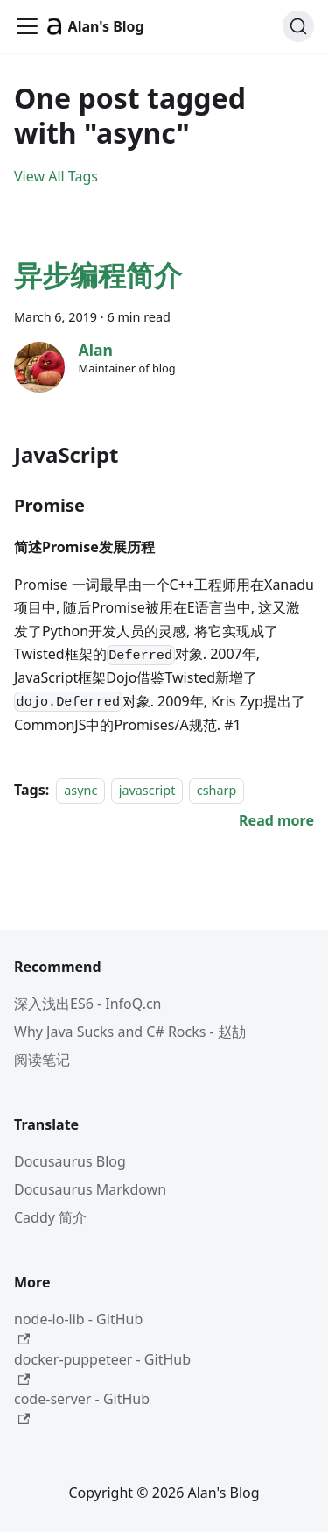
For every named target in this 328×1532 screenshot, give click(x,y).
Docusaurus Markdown (90, 1189)
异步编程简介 (98, 275)
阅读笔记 (42, 1059)
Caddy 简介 (50, 1217)
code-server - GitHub (82, 1407)
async (80, 790)
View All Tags (56, 176)
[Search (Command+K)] (298, 26)
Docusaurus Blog (70, 1161)
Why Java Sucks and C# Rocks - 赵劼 (130, 1031)
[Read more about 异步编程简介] (276, 820)
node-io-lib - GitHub (78, 1327)
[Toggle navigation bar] (27, 26)
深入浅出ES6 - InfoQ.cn (88, 1003)
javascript (147, 790)
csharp (217, 790)
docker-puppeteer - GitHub (102, 1368)
